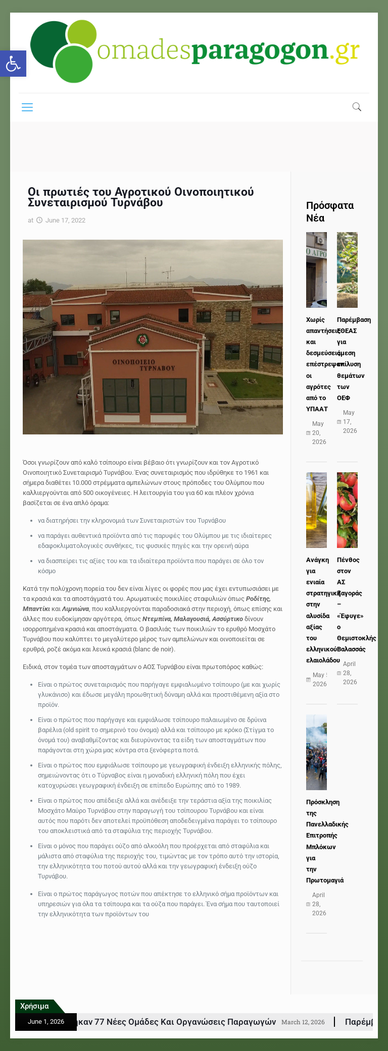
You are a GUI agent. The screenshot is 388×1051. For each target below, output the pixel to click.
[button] (13, 63)
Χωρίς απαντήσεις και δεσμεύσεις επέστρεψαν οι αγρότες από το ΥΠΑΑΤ (325, 364)
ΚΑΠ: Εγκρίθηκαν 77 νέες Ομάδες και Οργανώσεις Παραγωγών (171, 1022)
